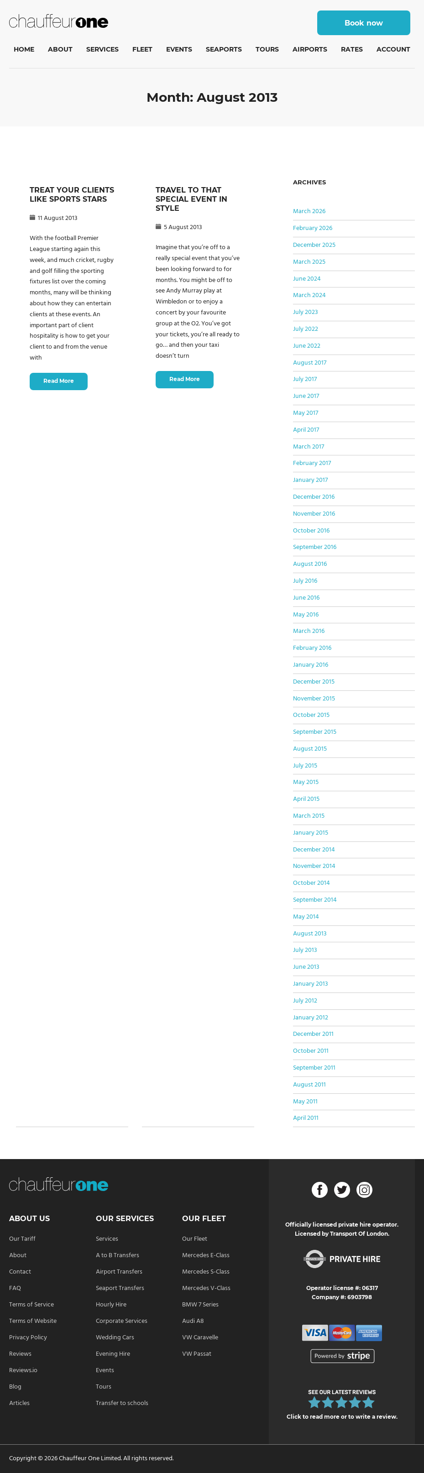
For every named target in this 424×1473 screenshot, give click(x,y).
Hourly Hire (111, 1305)
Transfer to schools (122, 1403)
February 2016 (312, 648)
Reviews (20, 1354)
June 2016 (306, 598)
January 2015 (310, 833)
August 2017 (309, 363)
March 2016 (309, 631)
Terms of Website (33, 1321)
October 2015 (311, 715)
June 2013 (306, 967)
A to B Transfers (117, 1255)
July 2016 (305, 581)
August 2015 (310, 749)
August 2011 (309, 1085)
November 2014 (314, 866)
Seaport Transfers (120, 1288)
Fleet (142, 49)
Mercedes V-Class (206, 1288)
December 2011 (313, 1034)
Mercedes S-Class (206, 1272)
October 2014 (311, 883)
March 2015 (309, 816)
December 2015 (314, 682)
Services (102, 49)
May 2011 (305, 1102)
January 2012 (310, 1018)
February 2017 (312, 463)
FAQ (15, 1288)
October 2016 (311, 531)
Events (179, 49)
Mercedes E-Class (206, 1255)
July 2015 (305, 766)
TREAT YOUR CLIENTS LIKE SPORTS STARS (72, 195)
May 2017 (305, 413)
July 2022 (305, 329)
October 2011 (311, 1051)
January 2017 (310, 480)
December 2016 (314, 497)
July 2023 (305, 312)
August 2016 (310, 564)
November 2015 (314, 699)
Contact (20, 1272)
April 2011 (306, 1118)
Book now (364, 23)
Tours (267, 49)
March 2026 (309, 211)
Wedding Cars (115, 1337)
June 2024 (307, 279)
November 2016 (314, 514)
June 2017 (306, 396)
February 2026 (312, 228)
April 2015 (306, 799)
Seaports (224, 49)
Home (24, 49)
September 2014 (315, 900)
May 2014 (306, 917)
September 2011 (314, 1068)
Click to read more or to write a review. (342, 1416)
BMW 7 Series (200, 1305)
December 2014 (314, 850)
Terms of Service (31, 1305)
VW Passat (196, 1354)
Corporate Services (121, 1321)
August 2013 (310, 934)
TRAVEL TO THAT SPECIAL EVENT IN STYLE (191, 199)
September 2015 (314, 732)
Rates (352, 49)
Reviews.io (23, 1370)
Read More (58, 380)
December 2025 (314, 245)
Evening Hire (113, 1354)
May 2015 (306, 782)
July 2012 (305, 1001)
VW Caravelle (200, 1337)
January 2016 (310, 665)
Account (393, 49)
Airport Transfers (119, 1272)
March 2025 (309, 262)
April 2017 (306, 430)
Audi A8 (193, 1321)
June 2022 (306, 346)
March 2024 (309, 295)
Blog (15, 1387)
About (60, 49)
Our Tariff (22, 1239)
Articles (19, 1403)
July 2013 (305, 950)
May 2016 (306, 615)
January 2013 (310, 984)
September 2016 (314, 547)
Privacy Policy (28, 1337)
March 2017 (308, 447)
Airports (310, 49)
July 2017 (305, 379)
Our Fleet (194, 1239)
